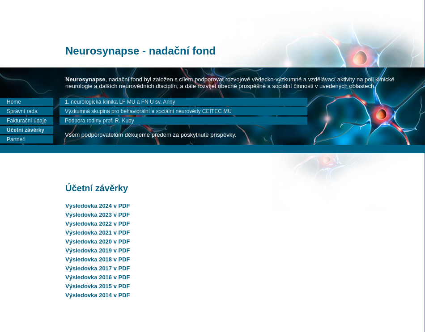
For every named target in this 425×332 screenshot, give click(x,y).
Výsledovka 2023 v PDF (97, 214)
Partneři (16, 139)
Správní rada (22, 111)
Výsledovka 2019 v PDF (97, 250)
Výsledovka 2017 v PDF (97, 268)
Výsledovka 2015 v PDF (97, 286)
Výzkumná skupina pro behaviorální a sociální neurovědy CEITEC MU (148, 111)
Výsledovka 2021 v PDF (97, 232)
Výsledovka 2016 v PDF (97, 277)
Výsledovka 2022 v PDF (97, 223)
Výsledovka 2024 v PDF (97, 205)
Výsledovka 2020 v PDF (97, 241)
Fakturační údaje (27, 121)
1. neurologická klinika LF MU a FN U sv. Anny (120, 102)
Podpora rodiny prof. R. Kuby (99, 121)
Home (14, 102)
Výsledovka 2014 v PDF (97, 295)
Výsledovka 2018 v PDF (97, 259)
